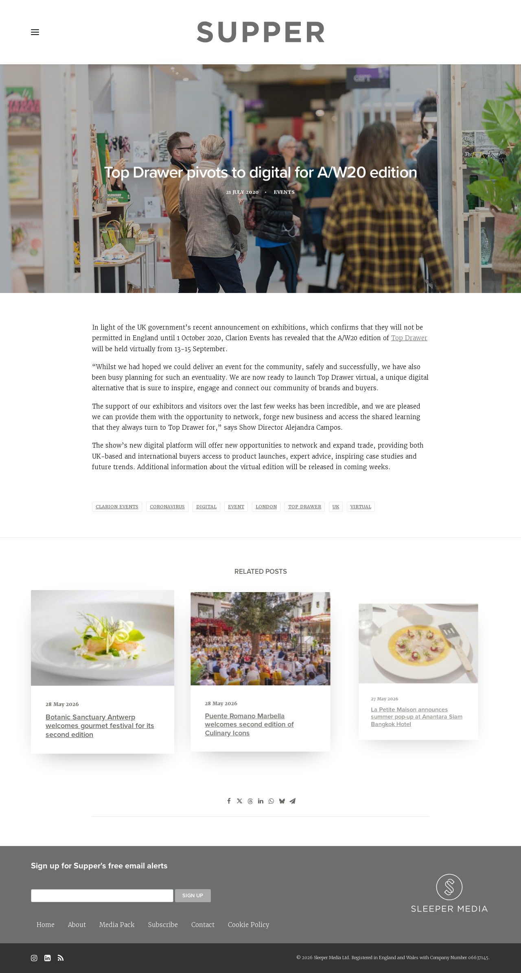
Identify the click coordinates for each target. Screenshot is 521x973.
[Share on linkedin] (260, 801)
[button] (35, 32)
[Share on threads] (250, 801)
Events (285, 192)
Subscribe (163, 925)
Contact (203, 925)
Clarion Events (117, 507)
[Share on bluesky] (282, 801)
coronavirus (167, 507)
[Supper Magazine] (260, 32)
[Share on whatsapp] (271, 801)
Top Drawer (409, 338)
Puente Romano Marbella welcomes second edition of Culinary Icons (253, 708)
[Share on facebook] (229, 801)
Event (236, 507)
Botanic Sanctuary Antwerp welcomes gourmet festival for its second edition (100, 719)
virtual (360, 507)
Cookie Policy (248, 925)
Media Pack (117, 925)
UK (336, 507)
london (266, 507)
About (77, 925)
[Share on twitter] (239, 801)
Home (46, 925)
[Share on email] (292, 801)
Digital (206, 507)
